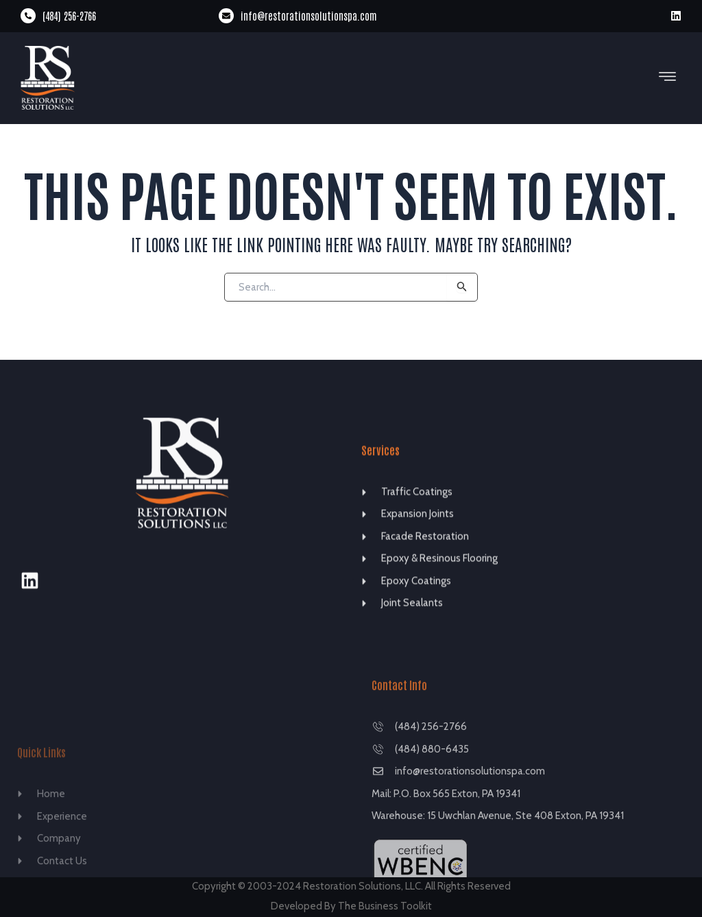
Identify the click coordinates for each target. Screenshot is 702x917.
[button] (667, 77)
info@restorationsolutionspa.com (309, 15)
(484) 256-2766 (69, 15)
